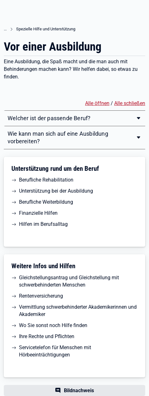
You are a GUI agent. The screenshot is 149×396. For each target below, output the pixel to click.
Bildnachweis (79, 390)
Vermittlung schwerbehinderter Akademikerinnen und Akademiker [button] (78, 310)
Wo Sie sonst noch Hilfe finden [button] (53, 325)
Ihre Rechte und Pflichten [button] (46, 336)
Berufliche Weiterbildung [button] (46, 202)
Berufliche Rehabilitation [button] (46, 180)
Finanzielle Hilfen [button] (38, 213)
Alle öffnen (97, 103)
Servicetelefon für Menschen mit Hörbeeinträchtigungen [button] (55, 351)
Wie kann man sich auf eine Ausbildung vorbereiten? (58, 137)
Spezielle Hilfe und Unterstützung (45, 29)
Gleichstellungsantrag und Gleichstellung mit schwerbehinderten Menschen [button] (69, 281)
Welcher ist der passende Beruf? (49, 118)
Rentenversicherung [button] (41, 296)
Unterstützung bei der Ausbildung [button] (56, 191)
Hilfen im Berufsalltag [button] (43, 224)
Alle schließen (129, 103)
